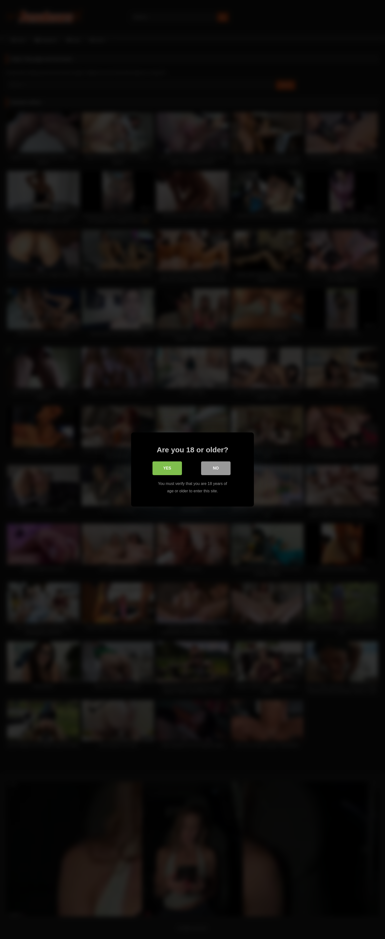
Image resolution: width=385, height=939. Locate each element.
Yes (167, 468)
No (216, 468)
